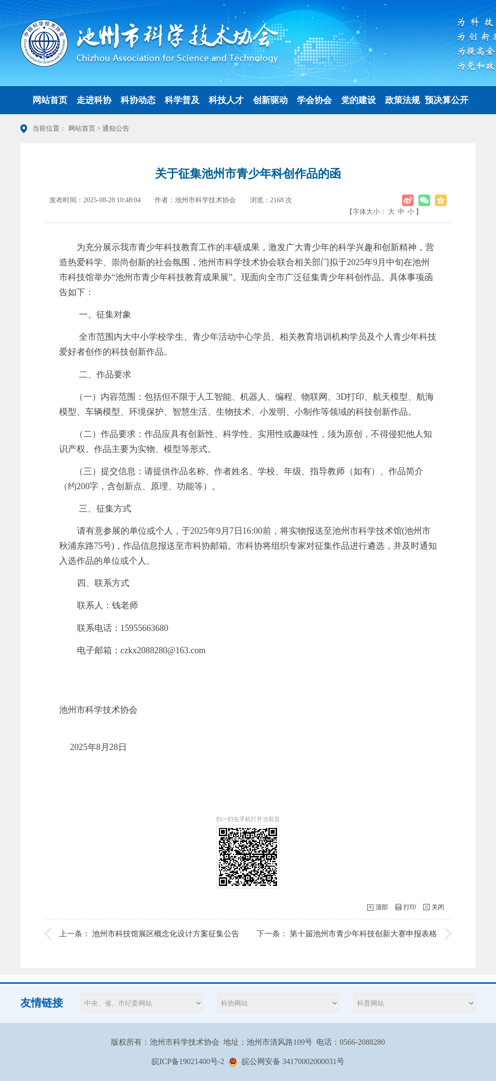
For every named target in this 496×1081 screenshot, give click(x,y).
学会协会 (314, 100)
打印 (409, 907)
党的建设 (358, 100)
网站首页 (49, 100)
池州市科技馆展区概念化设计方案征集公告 (165, 934)
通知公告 (115, 128)
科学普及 (182, 100)
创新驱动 (270, 100)
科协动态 (138, 100)
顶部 (381, 907)
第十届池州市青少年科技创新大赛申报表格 (363, 934)
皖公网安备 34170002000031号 (293, 1061)
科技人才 (226, 100)
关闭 (438, 907)
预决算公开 (446, 100)
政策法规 (402, 100)
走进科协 (94, 100)
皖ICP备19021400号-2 (188, 1061)
